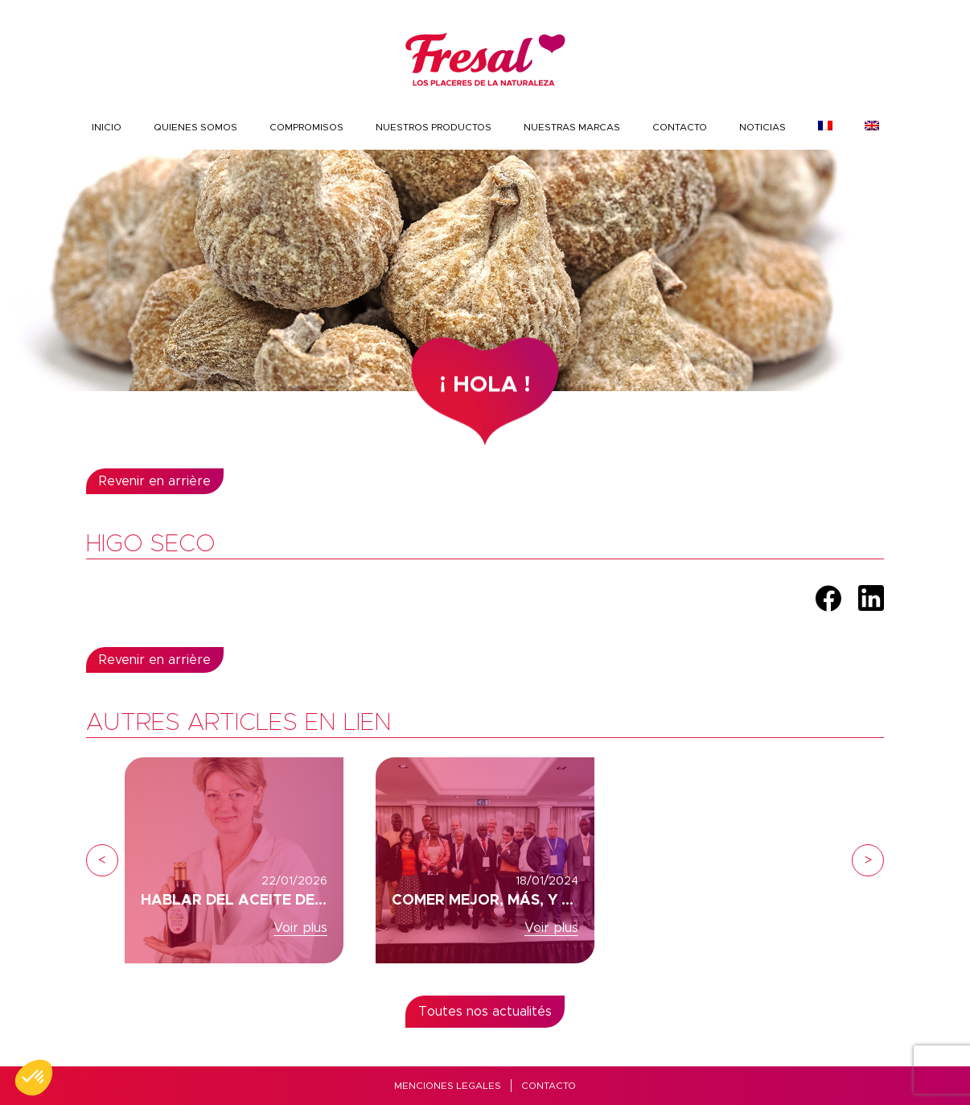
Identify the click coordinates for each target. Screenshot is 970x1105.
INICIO (106, 127)
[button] (33, 1077)
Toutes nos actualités (485, 1011)
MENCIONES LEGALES (447, 1086)
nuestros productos (433, 127)
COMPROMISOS (306, 127)
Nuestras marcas (572, 127)
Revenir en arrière (155, 481)
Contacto (679, 127)
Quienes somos (195, 127)
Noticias (762, 127)
